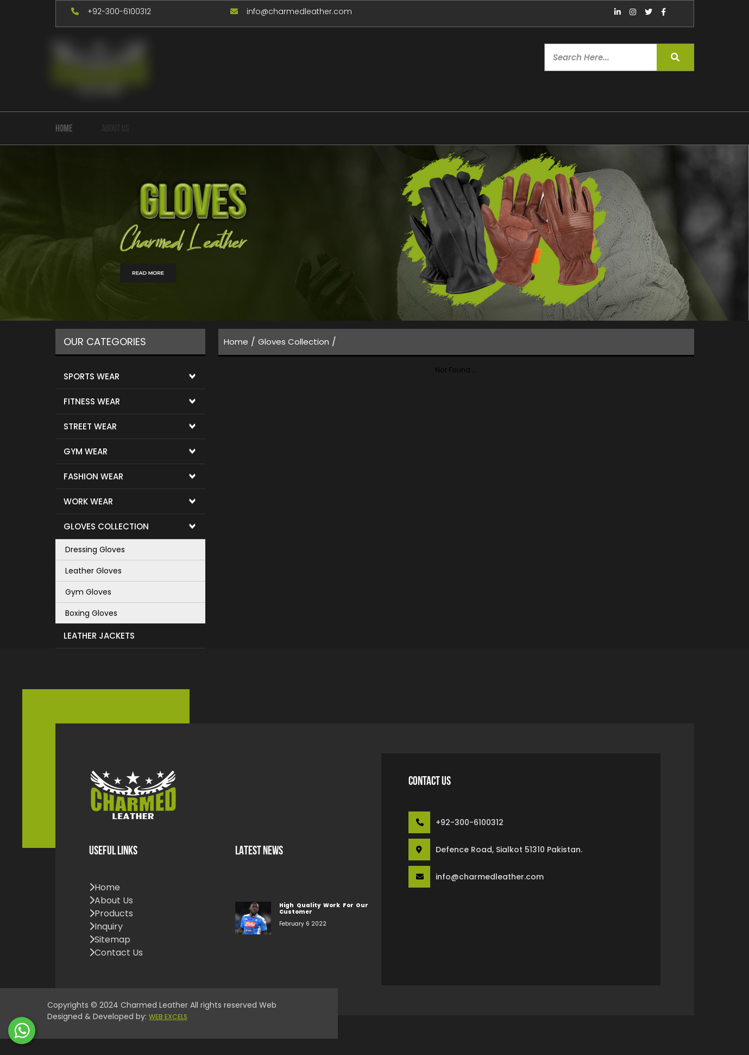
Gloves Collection (293, 341)
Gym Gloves (88, 591)
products (111, 913)
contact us (116, 952)
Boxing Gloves (91, 613)
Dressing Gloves (95, 549)
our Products (183, 129)
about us (115, 129)
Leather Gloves (93, 570)
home (64, 129)
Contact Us (360, 129)
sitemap (109, 939)
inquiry (106, 926)
